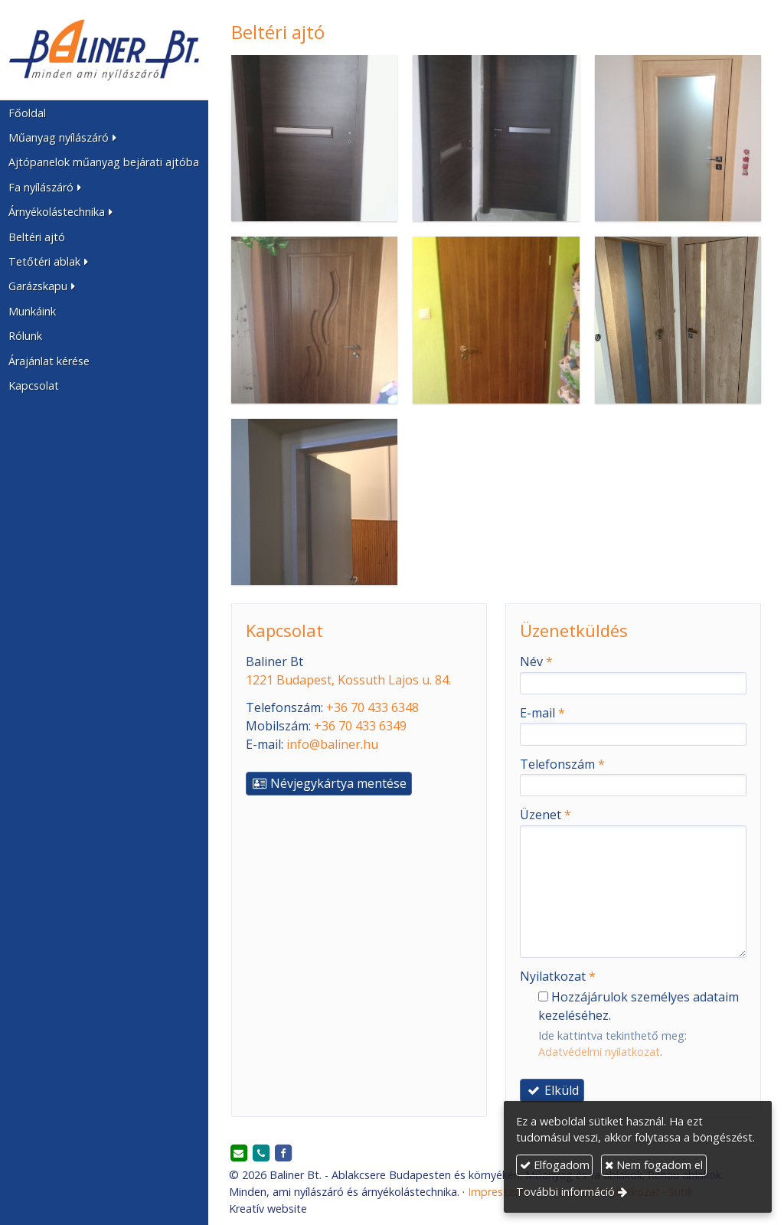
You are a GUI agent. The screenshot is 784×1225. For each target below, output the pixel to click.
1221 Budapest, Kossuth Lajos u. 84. (348, 679)
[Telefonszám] (261, 1154)
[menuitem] (104, 112)
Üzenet (545, 814)
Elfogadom (555, 1165)
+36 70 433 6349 (360, 725)
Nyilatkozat (558, 976)
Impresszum (499, 1191)
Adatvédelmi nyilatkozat (599, 1051)
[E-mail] (239, 1154)
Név (536, 661)
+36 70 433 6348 (372, 707)
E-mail (542, 712)
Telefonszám (562, 764)
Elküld (552, 1090)
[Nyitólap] (104, 50)
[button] (104, 138)
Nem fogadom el (654, 1165)
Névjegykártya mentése (329, 783)
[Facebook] (283, 1154)
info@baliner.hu (332, 744)
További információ (565, 1191)
